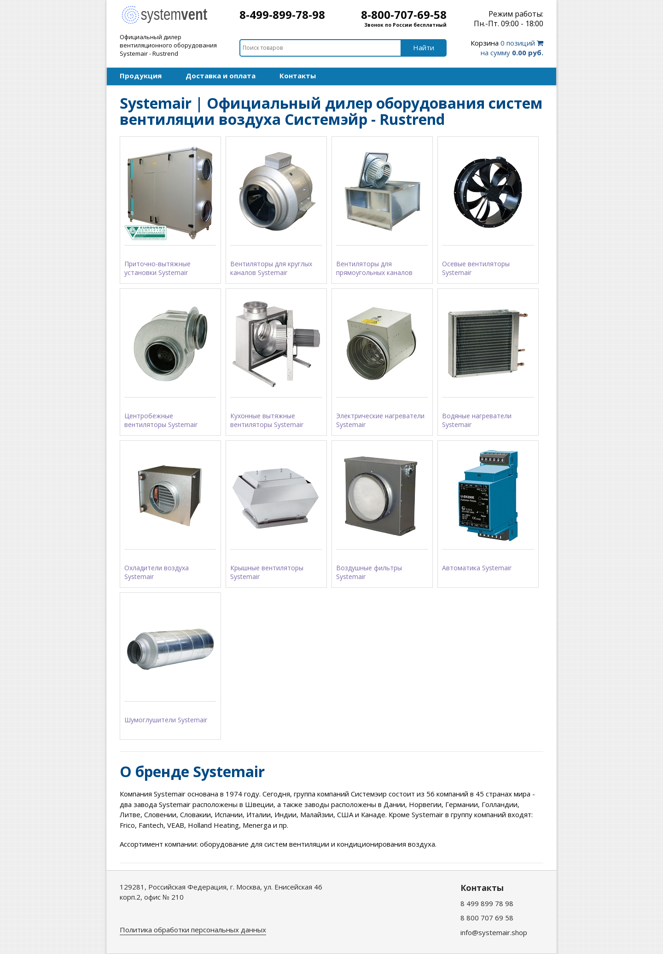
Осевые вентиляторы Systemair (476, 268)
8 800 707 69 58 (486, 917)
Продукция (141, 75)
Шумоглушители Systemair (165, 719)
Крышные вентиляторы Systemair (266, 572)
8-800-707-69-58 (404, 14)
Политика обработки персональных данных (193, 929)
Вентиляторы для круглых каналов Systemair (271, 268)
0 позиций (507, 47)
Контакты (297, 75)
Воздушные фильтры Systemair (369, 572)
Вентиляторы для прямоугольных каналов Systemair (374, 268)
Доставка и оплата (221, 75)
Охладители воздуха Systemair (156, 572)
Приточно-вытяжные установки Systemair (157, 268)
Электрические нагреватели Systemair (380, 420)
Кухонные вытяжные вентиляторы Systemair (266, 420)
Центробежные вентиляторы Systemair (161, 420)
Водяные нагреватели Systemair (477, 420)
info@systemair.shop (493, 932)
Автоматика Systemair (477, 567)
